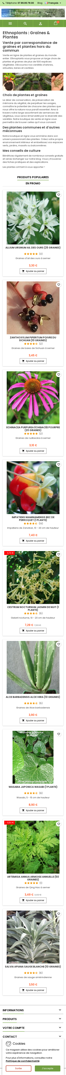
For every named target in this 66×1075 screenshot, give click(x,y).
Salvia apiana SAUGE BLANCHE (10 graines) (33, 966)
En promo (33, 183)
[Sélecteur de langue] (53, 3)
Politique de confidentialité (22, 1061)
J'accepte (47, 1068)
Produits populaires (33, 177)
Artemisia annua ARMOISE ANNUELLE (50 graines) (33, 878)
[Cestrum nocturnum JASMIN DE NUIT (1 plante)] (33, 553)
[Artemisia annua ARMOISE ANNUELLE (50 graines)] (33, 823)
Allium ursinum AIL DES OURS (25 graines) (33, 247)
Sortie (18, 1068)
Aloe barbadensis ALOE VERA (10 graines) (33, 697)
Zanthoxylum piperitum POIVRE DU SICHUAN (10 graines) (33, 339)
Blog (39, 2)
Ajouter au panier (33, 271)
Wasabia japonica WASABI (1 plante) (33, 787)
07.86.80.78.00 (26, 2)
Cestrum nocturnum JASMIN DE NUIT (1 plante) (33, 608)
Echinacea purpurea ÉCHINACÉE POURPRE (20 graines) (33, 429)
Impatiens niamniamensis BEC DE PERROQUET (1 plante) (33, 518)
